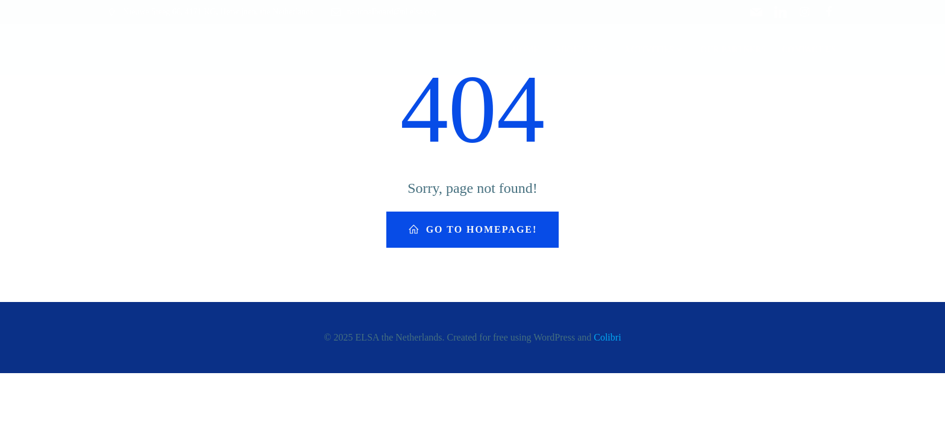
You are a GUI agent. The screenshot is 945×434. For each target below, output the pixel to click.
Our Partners (733, 49)
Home (526, 49)
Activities (654, 49)
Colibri (607, 337)
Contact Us (809, 49)
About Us (582, 49)
